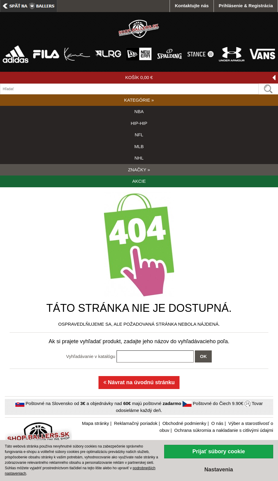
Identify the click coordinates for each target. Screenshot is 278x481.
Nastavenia (219, 470)
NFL (139, 134)
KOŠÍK (200, 78)
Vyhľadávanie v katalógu (90, 356)
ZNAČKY (139, 169)
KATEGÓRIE (139, 100)
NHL (138, 157)
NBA (139, 111)
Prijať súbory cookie (218, 451)
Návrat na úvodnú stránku (139, 382)
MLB (139, 146)
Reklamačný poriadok (136, 423)
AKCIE (139, 181)
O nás (217, 423)
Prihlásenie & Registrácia (246, 5)
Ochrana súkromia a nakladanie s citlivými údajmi (223, 430)
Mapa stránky (95, 423)
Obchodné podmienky (184, 423)
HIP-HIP (139, 123)
